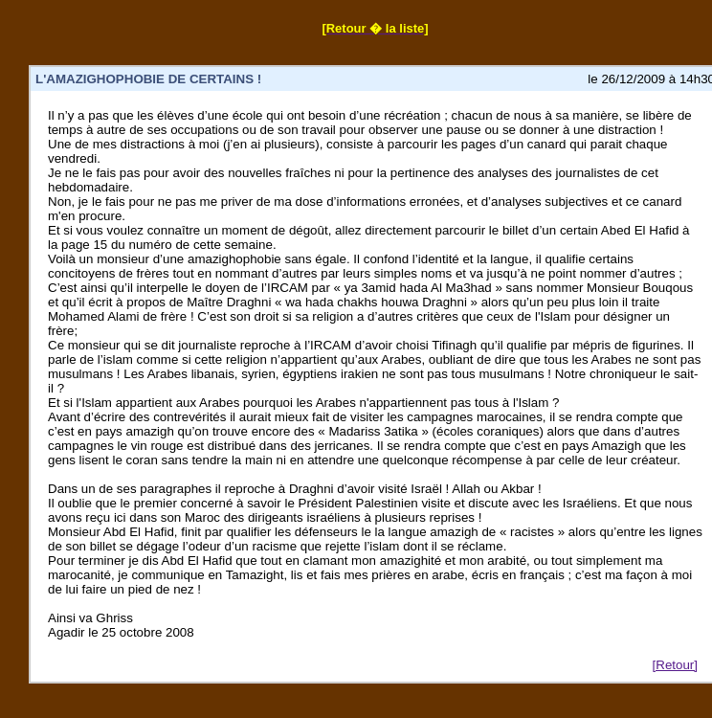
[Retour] (675, 665)
